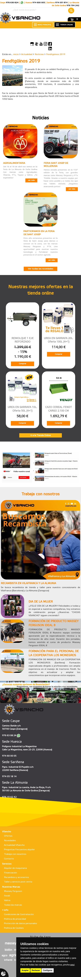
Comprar (22, 364)
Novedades (10, 840)
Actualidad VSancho (14, 845)
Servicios (6, 864)
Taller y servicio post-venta (18, 882)
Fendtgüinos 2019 (55, 54)
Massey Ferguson (13, 891)
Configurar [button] (47, 970)
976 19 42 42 (9, 797)
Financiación (10, 873)
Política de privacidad (15, 919)
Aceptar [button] (25, 970)
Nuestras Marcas (11, 887)
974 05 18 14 (9, 776)
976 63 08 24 (9, 735)
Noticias (39, 54)
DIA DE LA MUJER (41, 602)
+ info (5, 910)
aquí (72, 964)
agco (4, 955)
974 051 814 (61, 3)
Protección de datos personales (20, 923)
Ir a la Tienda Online (40, 435)
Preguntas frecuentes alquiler (19, 850)
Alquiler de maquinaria (15, 868)
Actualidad (26, 54)
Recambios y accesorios (16, 877)
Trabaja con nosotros (15, 854)
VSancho (6, 832)
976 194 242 (73, 6)
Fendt (7, 896)
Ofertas (8, 836)
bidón (8, 950)
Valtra (7, 900)
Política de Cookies (14, 928)
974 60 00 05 (9, 756)
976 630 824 (12, 3)
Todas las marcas (13, 905)
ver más (31, 180)
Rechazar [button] (36, 970)
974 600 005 (38, 3)
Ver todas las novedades (40, 269)
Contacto (9, 859)
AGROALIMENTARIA (14, 163)
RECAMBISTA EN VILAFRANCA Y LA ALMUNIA (28, 583)
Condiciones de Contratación (19, 914)
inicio (16, 54)
